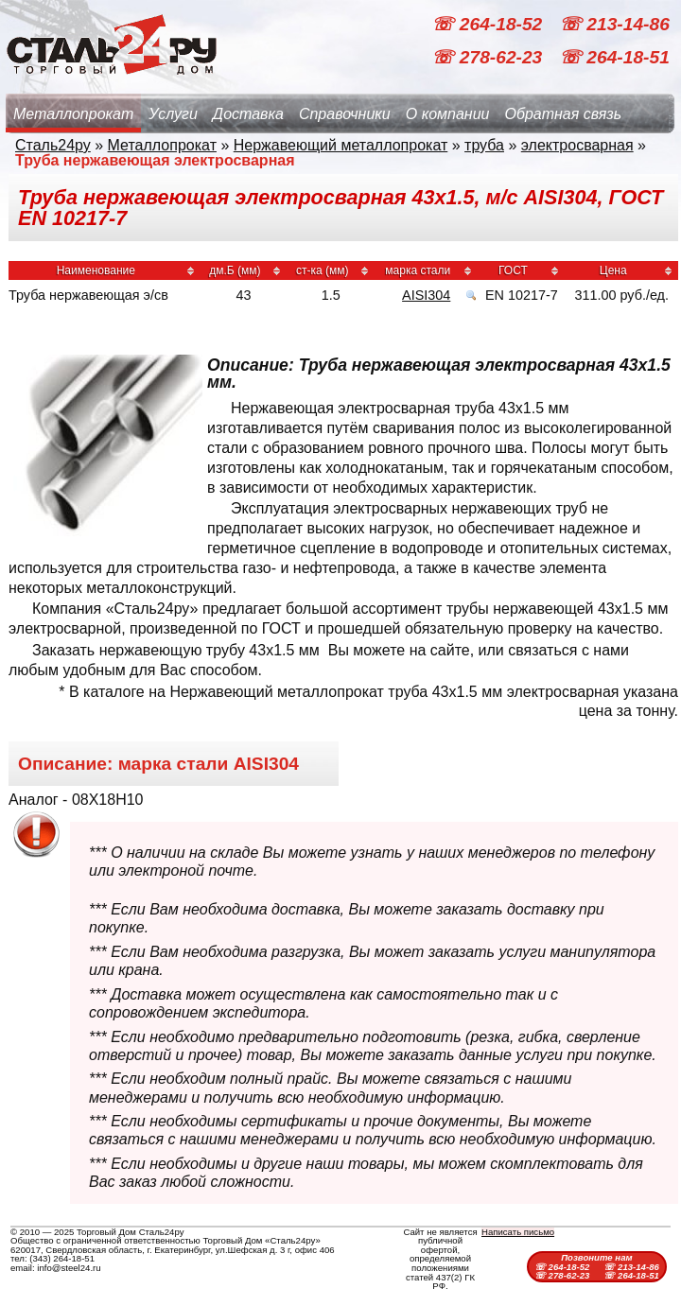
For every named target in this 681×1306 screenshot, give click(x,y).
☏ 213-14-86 (614, 24)
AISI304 (426, 295)
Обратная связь (562, 114)
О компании (448, 114)
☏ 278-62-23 (489, 57)
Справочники (345, 114)
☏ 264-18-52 (489, 24)
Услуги (173, 114)
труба (484, 145)
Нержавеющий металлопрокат (341, 145)
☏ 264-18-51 (614, 57)
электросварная (577, 145)
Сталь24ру (53, 145)
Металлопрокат (73, 114)
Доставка (248, 114)
